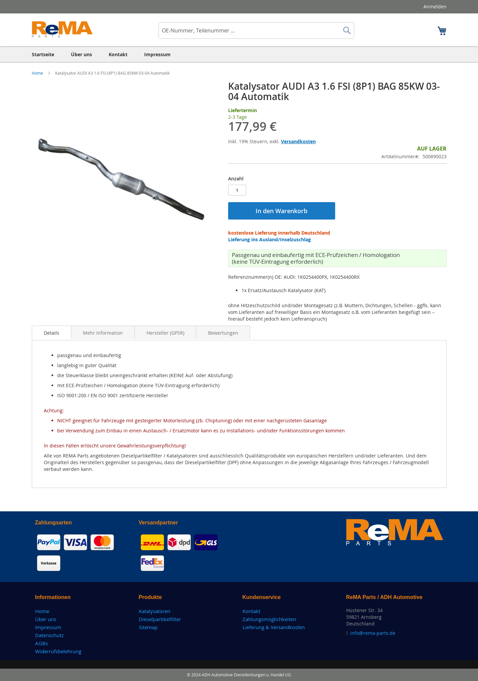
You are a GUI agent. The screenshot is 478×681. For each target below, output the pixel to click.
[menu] (239, 54)
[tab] (51, 332)
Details (51, 333)
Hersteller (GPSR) (165, 333)
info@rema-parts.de (372, 633)
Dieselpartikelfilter (160, 619)
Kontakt (251, 611)
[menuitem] (43, 54)
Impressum (48, 627)
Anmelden (435, 6)
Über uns (45, 619)
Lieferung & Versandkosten (274, 627)
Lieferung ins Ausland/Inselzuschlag (269, 239)
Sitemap (148, 627)
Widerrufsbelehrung (58, 651)
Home (38, 73)
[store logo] (62, 29)
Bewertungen (223, 333)
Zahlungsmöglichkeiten (269, 619)
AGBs (41, 643)
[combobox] (256, 30)
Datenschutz (49, 635)
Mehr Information (103, 333)
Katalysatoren (154, 611)
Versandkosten (298, 141)
